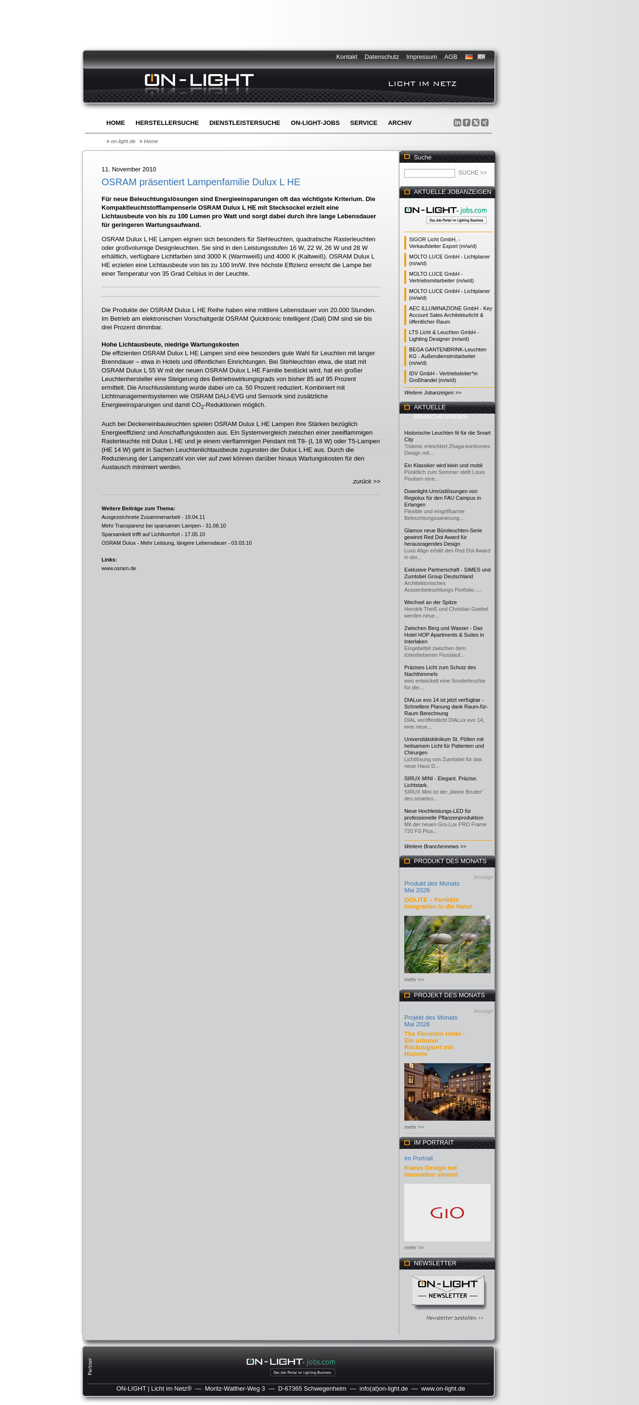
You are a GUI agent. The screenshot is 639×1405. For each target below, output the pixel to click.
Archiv (400, 122)
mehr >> (414, 979)
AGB (451, 56)
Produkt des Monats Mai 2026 (432, 887)
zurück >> (366, 481)
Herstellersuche (167, 122)
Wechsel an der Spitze (430, 602)
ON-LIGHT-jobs (315, 122)
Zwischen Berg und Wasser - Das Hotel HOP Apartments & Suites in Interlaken (444, 634)
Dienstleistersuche (244, 122)
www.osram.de (119, 568)
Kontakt (346, 56)
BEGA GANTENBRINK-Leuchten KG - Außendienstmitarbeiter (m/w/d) (447, 356)
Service (363, 122)
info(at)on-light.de (384, 1388)
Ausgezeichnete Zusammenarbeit (141, 517)
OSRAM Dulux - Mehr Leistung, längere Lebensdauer (164, 543)
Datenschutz (382, 56)
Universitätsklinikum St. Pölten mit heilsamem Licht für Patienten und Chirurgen (444, 745)
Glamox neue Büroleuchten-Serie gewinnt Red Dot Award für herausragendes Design (443, 537)
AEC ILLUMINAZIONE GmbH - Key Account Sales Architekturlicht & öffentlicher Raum (450, 315)
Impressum (421, 56)
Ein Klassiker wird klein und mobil (443, 465)
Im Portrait (418, 1158)
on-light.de (123, 141)
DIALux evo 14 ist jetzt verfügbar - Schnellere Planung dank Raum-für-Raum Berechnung (446, 706)
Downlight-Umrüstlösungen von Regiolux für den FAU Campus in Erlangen (442, 497)
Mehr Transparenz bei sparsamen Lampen (151, 525)
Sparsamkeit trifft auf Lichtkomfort (141, 534)
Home (115, 122)
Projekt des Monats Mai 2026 (430, 1021)
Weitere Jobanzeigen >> (432, 392)
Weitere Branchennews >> (435, 846)
